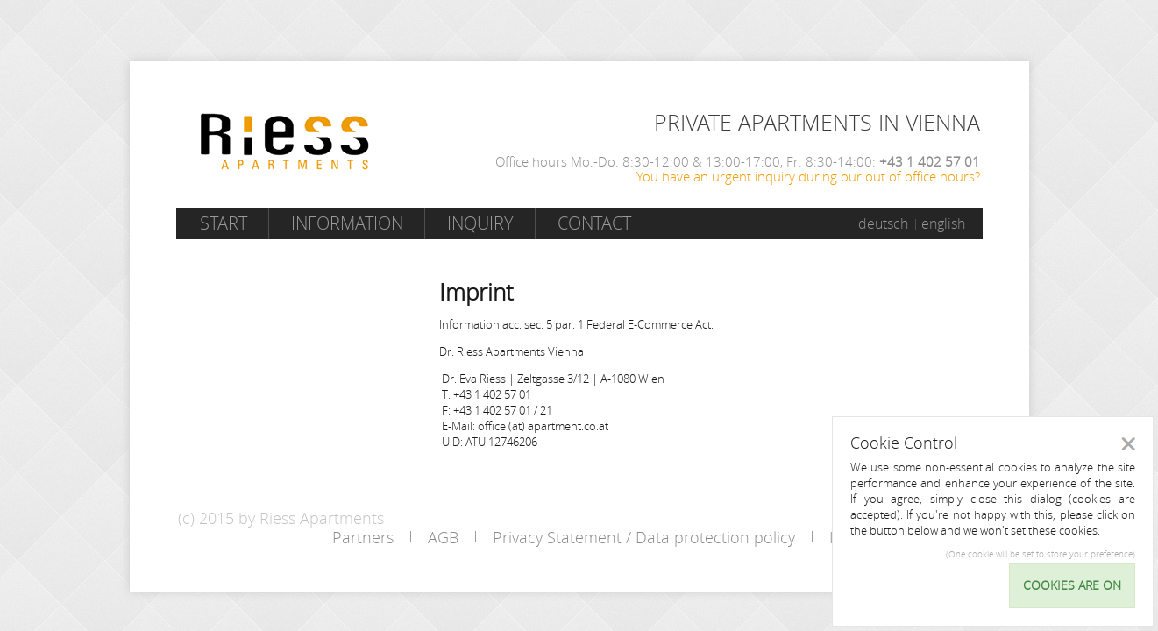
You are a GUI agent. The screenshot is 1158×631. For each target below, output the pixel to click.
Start (223, 223)
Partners (363, 537)
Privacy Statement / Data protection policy (644, 537)
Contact (594, 223)
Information (347, 223)
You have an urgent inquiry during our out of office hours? (808, 176)
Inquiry (480, 223)
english (943, 223)
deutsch (883, 223)
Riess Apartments (285, 141)
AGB (443, 537)
